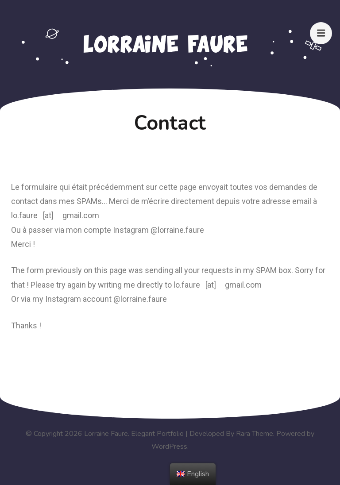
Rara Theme (254, 434)
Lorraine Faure (106, 434)
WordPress (169, 446)
